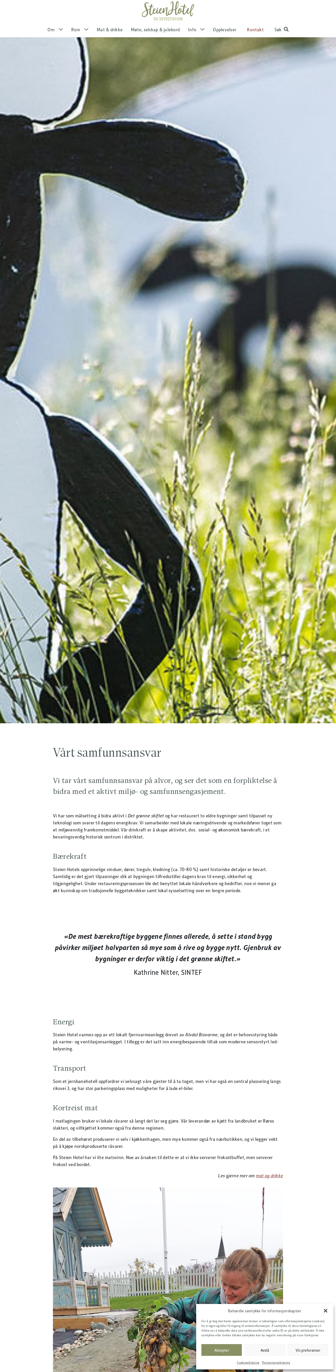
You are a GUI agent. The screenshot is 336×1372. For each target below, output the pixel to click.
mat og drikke (269, 1189)
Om (55, 44)
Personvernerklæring (276, 1362)
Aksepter (221, 1350)
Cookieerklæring (248, 1362)
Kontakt (255, 44)
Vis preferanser (308, 1350)
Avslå (265, 1350)
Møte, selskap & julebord (155, 44)
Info (196, 44)
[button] (325, 1310)
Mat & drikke (110, 44)
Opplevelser (224, 44)
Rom (79, 44)
